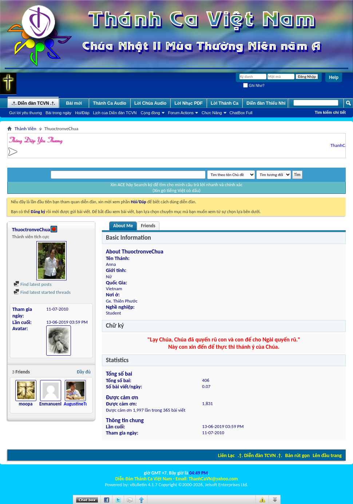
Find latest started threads (42, 292)
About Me (123, 225)
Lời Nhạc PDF (188, 103)
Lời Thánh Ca (224, 103)
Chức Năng (212, 113)
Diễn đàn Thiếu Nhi (265, 103)
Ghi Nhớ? (253, 86)
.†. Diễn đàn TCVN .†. (260, 455)
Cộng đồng (150, 113)
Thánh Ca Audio (109, 103)
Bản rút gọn (297, 455)
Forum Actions (181, 113)
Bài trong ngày (58, 113)
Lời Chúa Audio (150, 103)
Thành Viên (25, 128)
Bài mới (74, 103)
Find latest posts (32, 284)
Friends (148, 225)
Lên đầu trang (327, 455)
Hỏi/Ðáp (82, 113)
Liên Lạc (226, 455)
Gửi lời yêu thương (25, 113)
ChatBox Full (241, 113)
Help (333, 77)
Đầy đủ (84, 372)
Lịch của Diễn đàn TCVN (115, 113)
